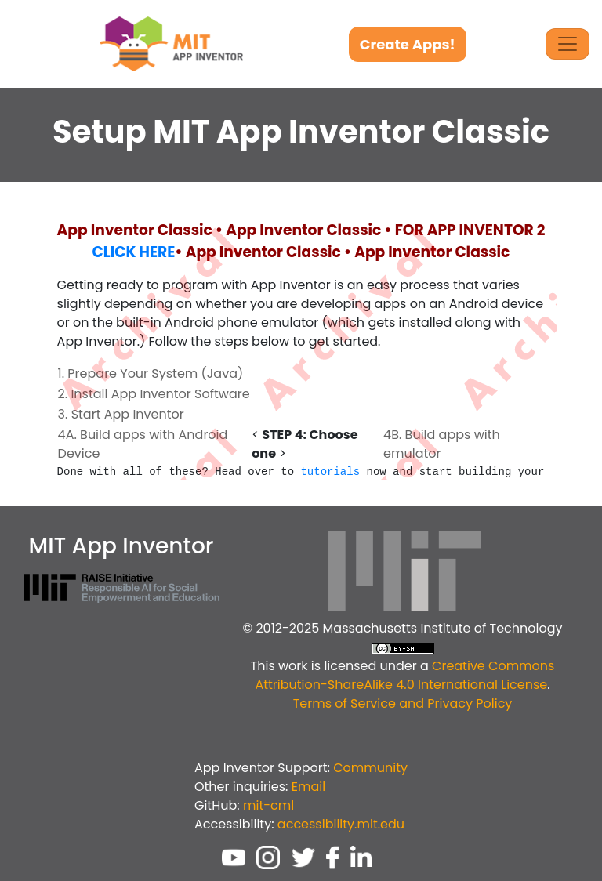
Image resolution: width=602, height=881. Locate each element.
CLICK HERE (134, 252)
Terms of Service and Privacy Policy (403, 703)
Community (370, 768)
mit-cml (268, 805)
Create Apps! (407, 44)
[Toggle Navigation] (567, 44)
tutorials (330, 472)
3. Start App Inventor (121, 414)
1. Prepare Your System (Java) (151, 373)
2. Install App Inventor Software (154, 394)
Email (308, 787)
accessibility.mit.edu (340, 824)
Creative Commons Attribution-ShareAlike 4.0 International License (404, 675)
